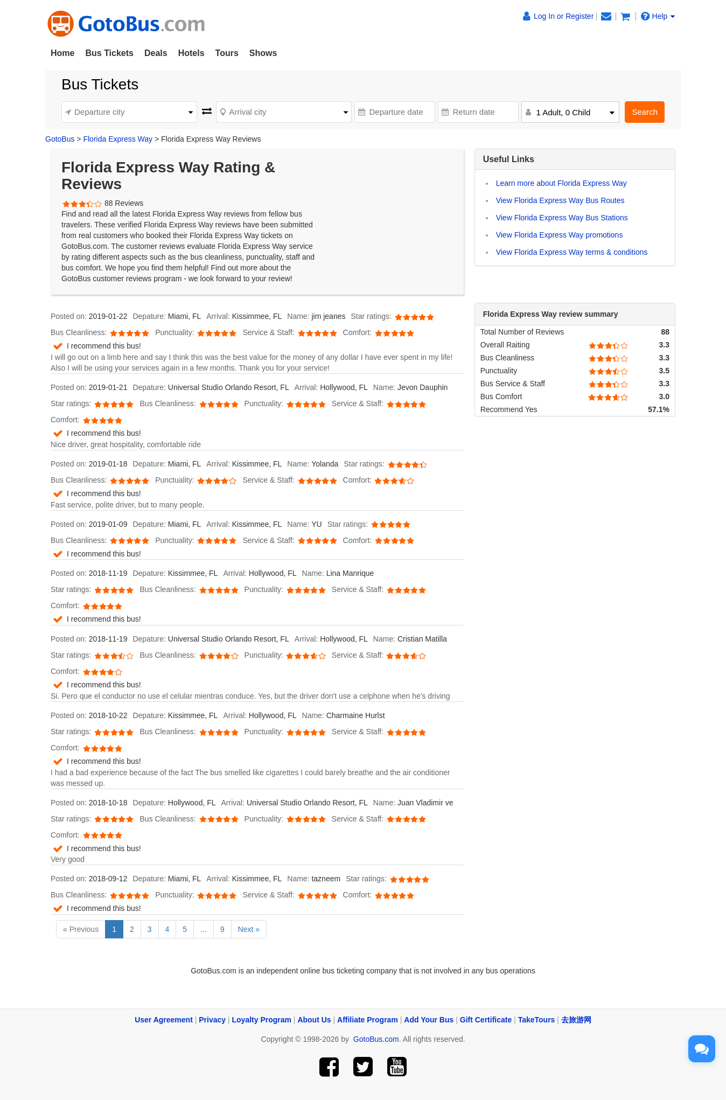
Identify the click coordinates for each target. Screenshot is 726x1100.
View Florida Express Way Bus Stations (562, 217)
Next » (249, 929)
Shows (263, 53)
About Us (314, 1019)
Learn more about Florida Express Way (561, 183)
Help (658, 16)
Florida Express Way (117, 139)
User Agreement (164, 1019)
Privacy (212, 1019)
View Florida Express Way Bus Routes (560, 200)
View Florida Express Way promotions (559, 235)
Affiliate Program (367, 1019)
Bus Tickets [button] (109, 53)
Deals (155, 53)
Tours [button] (227, 53)
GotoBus (59, 139)
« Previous (81, 929)
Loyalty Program (261, 1019)
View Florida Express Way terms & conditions (572, 252)
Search (645, 111)
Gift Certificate (486, 1019)
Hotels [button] (191, 53)
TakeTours (536, 1019)
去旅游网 (576, 1019)
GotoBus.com (376, 1039)
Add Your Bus (428, 1019)
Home (62, 53)
